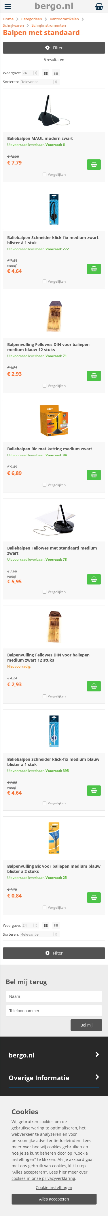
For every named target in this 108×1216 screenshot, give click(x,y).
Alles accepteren (54, 1199)
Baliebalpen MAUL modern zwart (40, 138)
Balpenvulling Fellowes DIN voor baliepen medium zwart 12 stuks (48, 657)
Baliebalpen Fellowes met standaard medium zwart (52, 550)
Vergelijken (57, 174)
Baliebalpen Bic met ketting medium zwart (49, 448)
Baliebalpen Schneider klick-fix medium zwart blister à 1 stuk (52, 240)
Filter (54, 47)
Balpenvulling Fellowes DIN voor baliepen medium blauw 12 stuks (48, 347)
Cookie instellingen (54, 1187)
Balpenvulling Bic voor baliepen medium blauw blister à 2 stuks (54, 868)
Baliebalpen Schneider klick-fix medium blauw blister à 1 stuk (53, 761)
